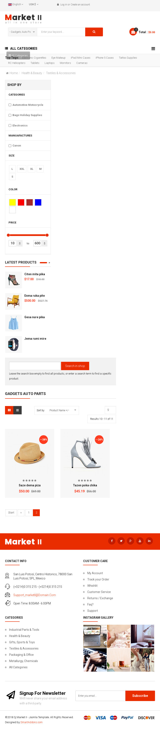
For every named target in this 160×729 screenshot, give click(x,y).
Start (11, 512)
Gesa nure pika (34, 317)
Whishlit (92, 585)
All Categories (18, 667)
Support (92, 610)
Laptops (50, 62)
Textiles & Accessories (24, 648)
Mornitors (65, 62)
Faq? (90, 604)
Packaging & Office (21, 654)
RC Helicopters (16, 62)
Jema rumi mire (35, 338)
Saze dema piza (30, 485)
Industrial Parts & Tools (24, 629)
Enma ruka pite (34, 295)
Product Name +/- (59, 410)
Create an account (80, 4)
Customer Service (99, 592)
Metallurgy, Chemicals (23, 661)
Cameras (82, 62)
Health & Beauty (32, 73)
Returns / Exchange (100, 598)
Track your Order (98, 579)
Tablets (35, 62)
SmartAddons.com (31, 722)
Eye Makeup (58, 57)
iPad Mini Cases (80, 57)
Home (14, 73)
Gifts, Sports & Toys (22, 642)
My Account (95, 573)
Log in (63, 4)
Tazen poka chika (85, 485)
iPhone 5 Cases (105, 57)
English (15, 4)
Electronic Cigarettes (34, 57)
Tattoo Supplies (128, 57)
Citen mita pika (34, 274)
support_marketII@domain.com (34, 595)
